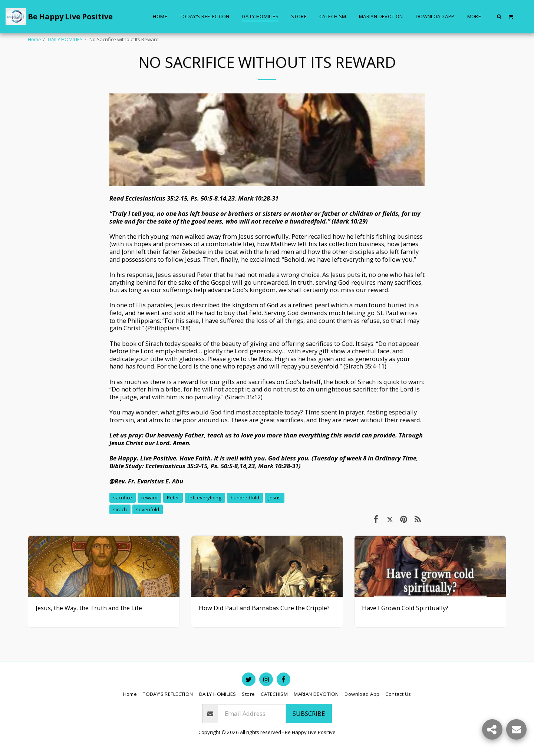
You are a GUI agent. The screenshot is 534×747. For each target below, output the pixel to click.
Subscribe (309, 713)
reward (149, 497)
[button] (499, 16)
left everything (204, 497)
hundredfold (245, 497)
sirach (120, 509)
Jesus (274, 497)
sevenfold (147, 509)
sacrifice (122, 497)
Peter (173, 497)
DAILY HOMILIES (65, 39)
